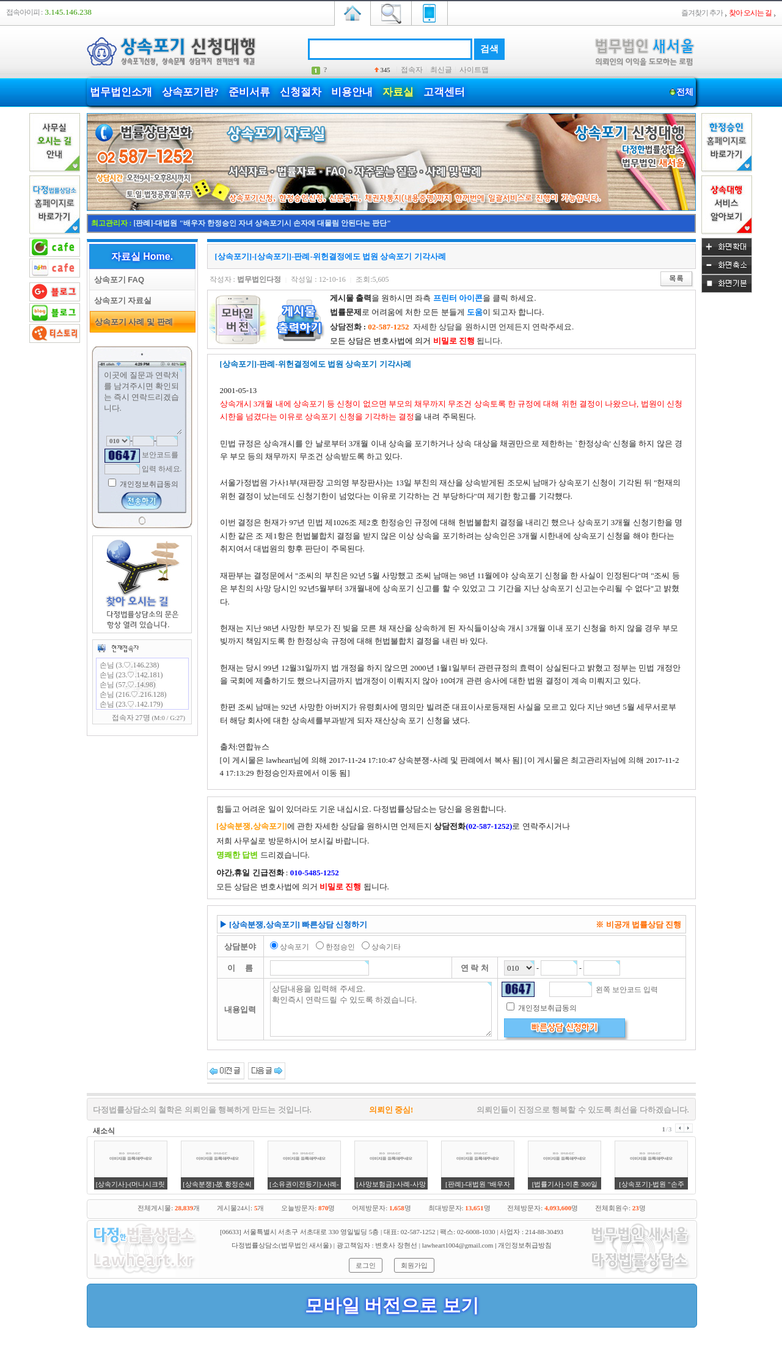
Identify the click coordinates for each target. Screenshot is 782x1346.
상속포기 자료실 (121, 300)
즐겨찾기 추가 (702, 13)
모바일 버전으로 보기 (392, 1305)
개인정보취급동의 (148, 484)
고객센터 (444, 92)
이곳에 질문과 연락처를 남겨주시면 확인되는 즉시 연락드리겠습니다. (142, 402)
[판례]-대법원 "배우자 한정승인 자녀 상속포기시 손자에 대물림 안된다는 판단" (262, 223)
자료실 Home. (142, 256)
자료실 (398, 92)
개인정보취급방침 (525, 1245)
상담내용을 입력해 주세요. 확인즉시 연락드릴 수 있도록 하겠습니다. (381, 1009)
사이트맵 (474, 69)
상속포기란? (190, 92)
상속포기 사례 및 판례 (131, 321)
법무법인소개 (121, 92)
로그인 (366, 1265)
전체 (685, 92)
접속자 (412, 69)
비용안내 (352, 92)
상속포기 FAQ (117, 279)
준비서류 (249, 92)
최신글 (441, 69)
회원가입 (414, 1265)
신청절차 (300, 92)
